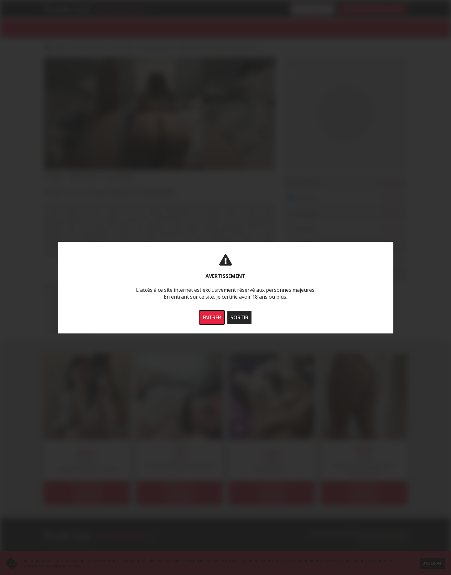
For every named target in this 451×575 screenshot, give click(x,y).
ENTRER (212, 317)
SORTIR (239, 317)
